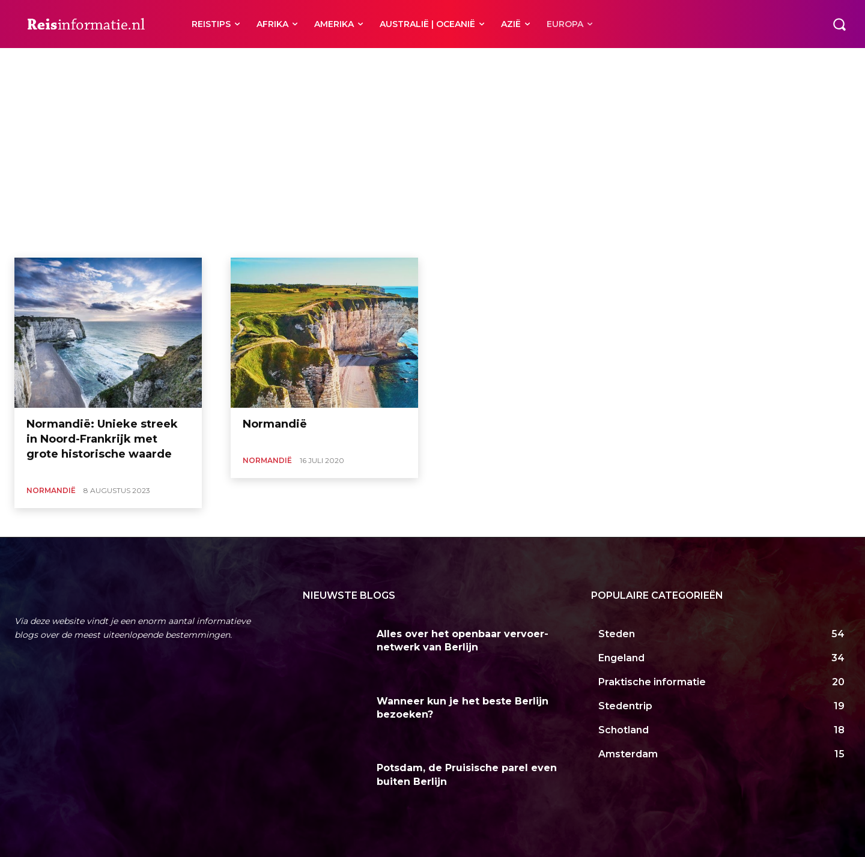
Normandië (51, 490)
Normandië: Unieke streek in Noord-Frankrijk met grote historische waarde (102, 439)
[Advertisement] (432, 167)
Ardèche (42, 62)
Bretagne (125, 62)
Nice (343, 62)
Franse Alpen (260, 62)
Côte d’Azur (207, 62)
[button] (839, 24)
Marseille (308, 62)
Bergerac (83, 62)
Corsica (164, 62)
